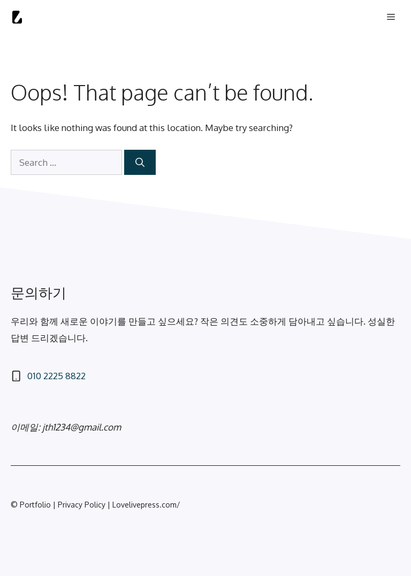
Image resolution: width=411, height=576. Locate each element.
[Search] (140, 162)
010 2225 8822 (56, 375)
